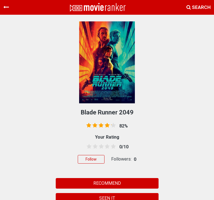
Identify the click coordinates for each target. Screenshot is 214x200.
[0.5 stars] (88, 147)
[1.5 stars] (94, 147)
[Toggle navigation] (6, 7)
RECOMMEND (107, 183)
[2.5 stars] (100, 147)
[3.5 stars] (106, 147)
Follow (91, 159)
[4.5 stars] (112, 147)
